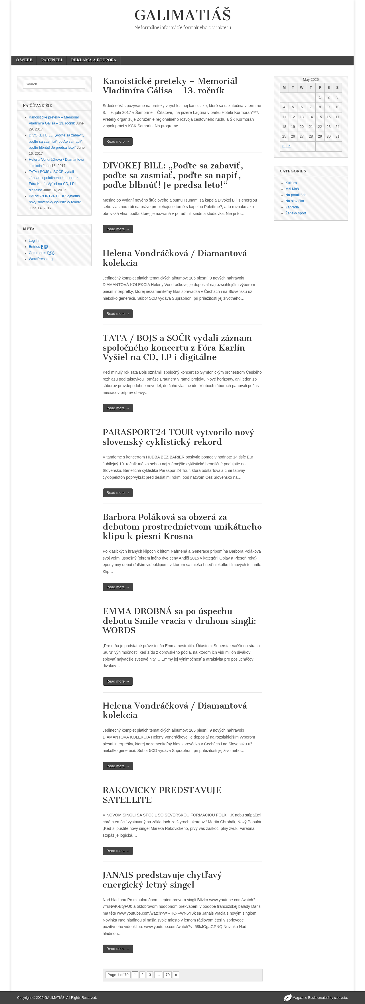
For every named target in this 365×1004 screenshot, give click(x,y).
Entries (38, 247)
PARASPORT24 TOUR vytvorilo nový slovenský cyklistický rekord (178, 437)
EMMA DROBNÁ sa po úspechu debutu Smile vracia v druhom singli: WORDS (179, 620)
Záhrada (292, 207)
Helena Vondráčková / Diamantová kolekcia (175, 258)
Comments (41, 253)
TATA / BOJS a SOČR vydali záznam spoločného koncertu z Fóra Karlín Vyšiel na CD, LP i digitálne (177, 347)
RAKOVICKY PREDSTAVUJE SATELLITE (162, 795)
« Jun (286, 146)
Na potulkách (296, 195)
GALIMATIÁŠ (182, 15)
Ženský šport (295, 213)
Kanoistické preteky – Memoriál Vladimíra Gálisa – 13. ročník (170, 86)
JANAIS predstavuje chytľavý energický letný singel (162, 880)
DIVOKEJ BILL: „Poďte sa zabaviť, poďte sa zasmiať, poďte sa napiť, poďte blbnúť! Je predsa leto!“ (56, 141)
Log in (33, 241)
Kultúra (291, 183)
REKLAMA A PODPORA (93, 60)
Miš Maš (292, 189)
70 (167, 975)
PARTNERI (51, 60)
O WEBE (24, 60)
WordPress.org (41, 259)
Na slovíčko (294, 201)
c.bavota (340, 998)
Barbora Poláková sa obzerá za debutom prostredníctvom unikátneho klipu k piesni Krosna (182, 526)
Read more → (117, 141)
